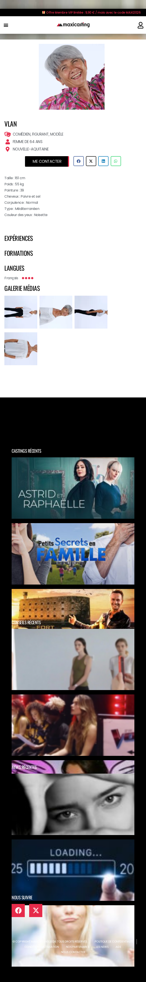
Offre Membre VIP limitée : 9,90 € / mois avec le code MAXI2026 (91, 12)
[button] (5, 25)
